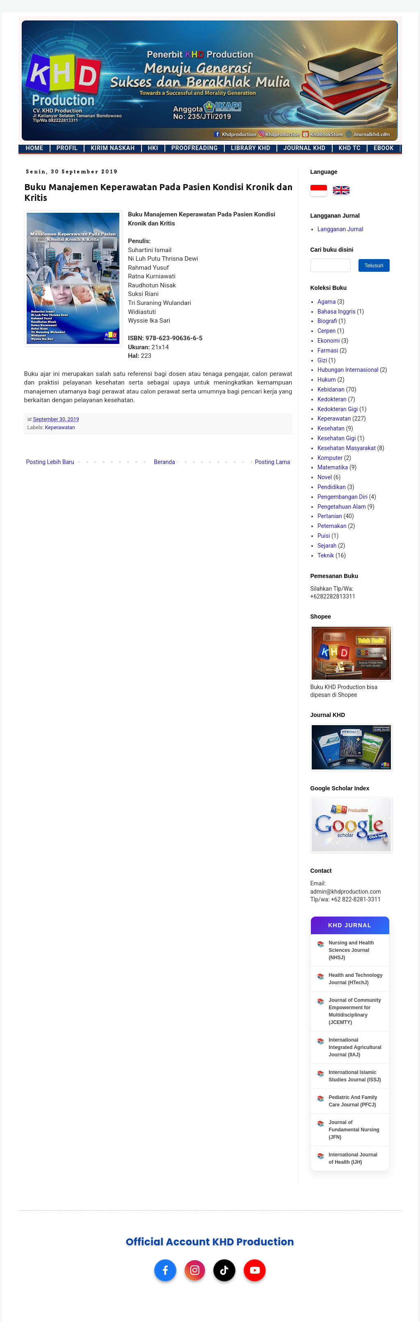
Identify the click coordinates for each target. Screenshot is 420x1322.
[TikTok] (224, 1270)
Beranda (164, 462)
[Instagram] (195, 1270)
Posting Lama (272, 462)
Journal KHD (304, 148)
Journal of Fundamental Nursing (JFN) (354, 1129)
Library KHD (250, 148)
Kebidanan (331, 389)
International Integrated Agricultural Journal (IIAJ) (355, 1047)
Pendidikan (331, 487)
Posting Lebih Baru (50, 462)
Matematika (332, 467)
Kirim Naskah (113, 148)
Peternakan (332, 526)
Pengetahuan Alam (341, 506)
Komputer (329, 458)
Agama (326, 301)
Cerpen (326, 331)
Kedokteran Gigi (337, 409)
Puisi (323, 535)
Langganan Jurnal (340, 229)
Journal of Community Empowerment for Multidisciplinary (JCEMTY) (355, 1011)
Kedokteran (332, 399)
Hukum (326, 379)
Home (34, 148)
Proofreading (194, 148)
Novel (324, 477)
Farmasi (327, 350)
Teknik (325, 555)
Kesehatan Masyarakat (346, 448)
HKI (153, 148)
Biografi (327, 321)
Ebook (384, 148)
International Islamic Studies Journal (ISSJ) (355, 1076)
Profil (67, 148)
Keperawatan (60, 427)
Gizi (322, 360)
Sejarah (327, 545)
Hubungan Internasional (348, 369)
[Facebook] (165, 1270)
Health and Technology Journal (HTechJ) (356, 978)
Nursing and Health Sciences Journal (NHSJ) (351, 950)
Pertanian (329, 516)
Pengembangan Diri (342, 497)
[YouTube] (255, 1270)
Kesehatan (331, 428)
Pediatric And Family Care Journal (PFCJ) (353, 1101)
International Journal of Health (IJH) (353, 1158)
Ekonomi (328, 340)
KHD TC (350, 148)
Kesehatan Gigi (336, 438)
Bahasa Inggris (336, 311)
